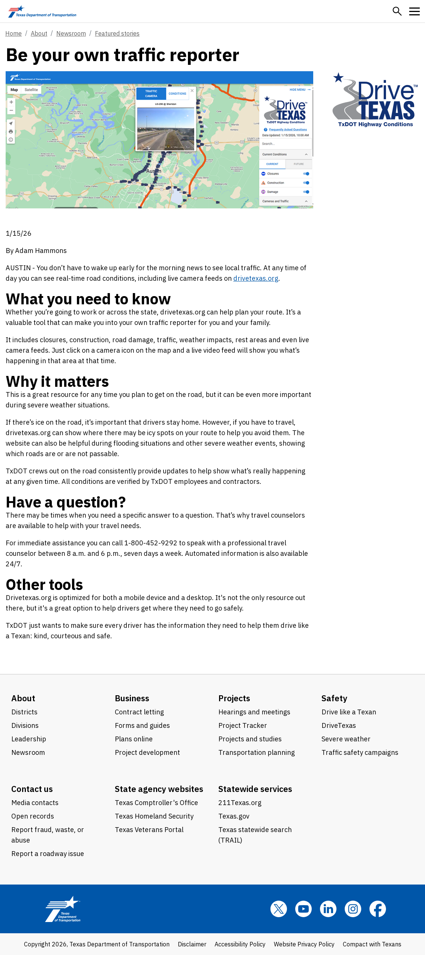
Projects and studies (250, 739)
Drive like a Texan (348, 712)
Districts (24, 712)
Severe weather (346, 739)
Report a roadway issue (47, 853)
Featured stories (117, 33)
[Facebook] (377, 909)
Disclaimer (192, 944)
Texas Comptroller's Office (156, 802)
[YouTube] (303, 909)
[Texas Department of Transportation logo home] (42, 11)
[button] (397, 11)
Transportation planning (256, 752)
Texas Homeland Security (154, 816)
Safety (334, 698)
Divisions (25, 725)
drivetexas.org (255, 278)
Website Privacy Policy (304, 944)
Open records (32, 816)
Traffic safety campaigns (359, 752)
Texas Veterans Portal (149, 829)
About (39, 33)
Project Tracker (242, 725)
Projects (234, 698)
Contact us (32, 788)
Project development (147, 752)
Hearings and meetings (254, 712)
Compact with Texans (372, 944)
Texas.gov (233, 816)
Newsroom (71, 33)
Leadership (28, 739)
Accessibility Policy (240, 944)
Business (132, 698)
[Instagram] (353, 909)
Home (13, 33)
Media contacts (35, 802)
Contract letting (139, 712)
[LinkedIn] (328, 909)
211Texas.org (239, 802)
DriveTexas (338, 725)
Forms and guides (142, 725)
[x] (278, 909)
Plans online (134, 739)
